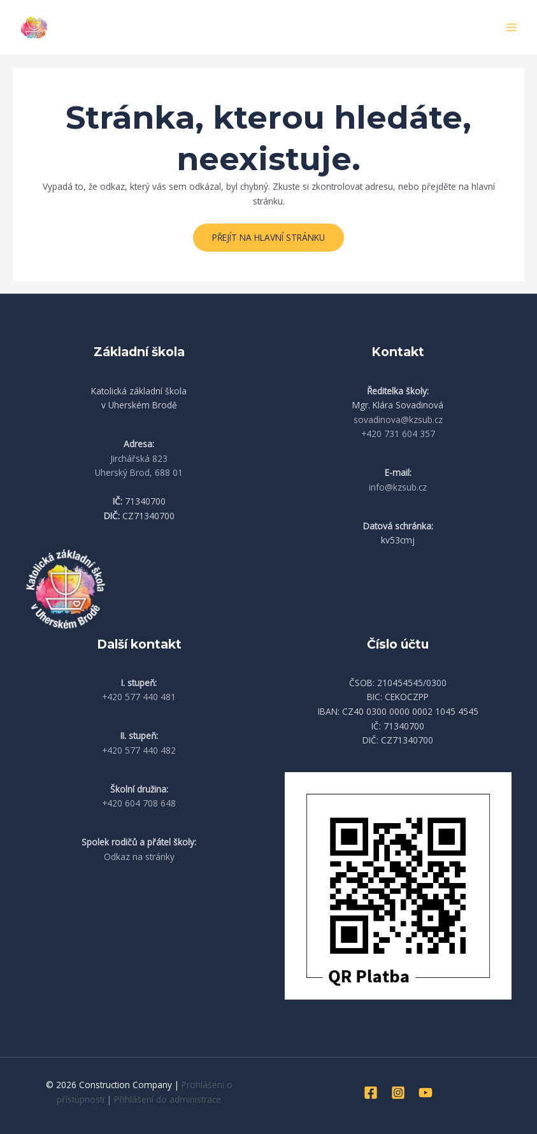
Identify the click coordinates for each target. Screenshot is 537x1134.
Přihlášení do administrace (167, 1099)
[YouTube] (426, 1093)
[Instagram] (398, 1093)
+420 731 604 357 (398, 433)
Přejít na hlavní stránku (268, 237)
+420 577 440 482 (139, 750)
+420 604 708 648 (139, 803)
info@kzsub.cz (398, 487)
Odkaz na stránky (139, 856)
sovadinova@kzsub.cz (398, 419)
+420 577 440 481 (139, 697)
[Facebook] (371, 1093)
